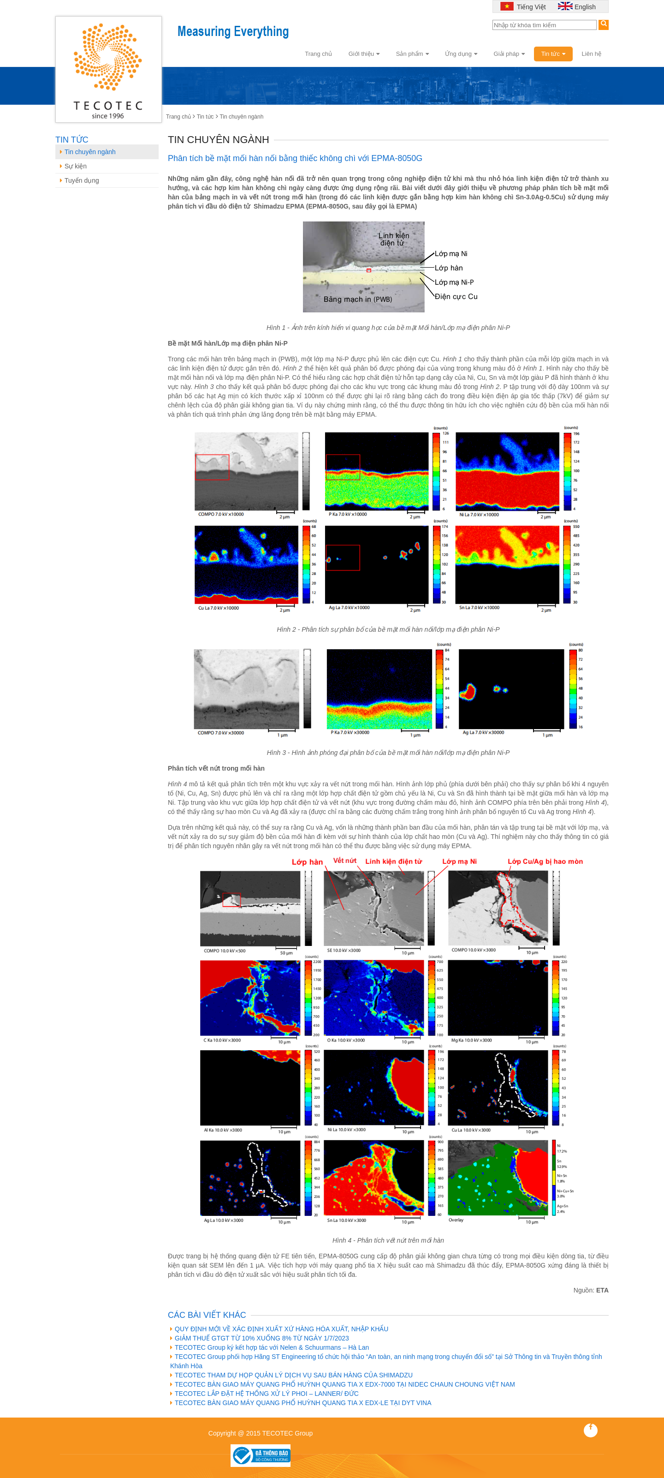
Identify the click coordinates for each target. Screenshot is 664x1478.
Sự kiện (73, 166)
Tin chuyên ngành (241, 117)
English (585, 7)
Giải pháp (509, 53)
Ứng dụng (461, 53)
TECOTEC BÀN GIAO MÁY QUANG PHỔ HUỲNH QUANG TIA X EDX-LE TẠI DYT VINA (301, 1402)
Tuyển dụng (79, 180)
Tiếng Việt (530, 7)
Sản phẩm (412, 53)
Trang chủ (318, 53)
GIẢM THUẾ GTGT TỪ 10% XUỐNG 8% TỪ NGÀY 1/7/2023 (259, 1338)
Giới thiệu (364, 53)
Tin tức (553, 53)
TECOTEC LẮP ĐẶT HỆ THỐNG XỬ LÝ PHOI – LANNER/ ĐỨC (264, 1393)
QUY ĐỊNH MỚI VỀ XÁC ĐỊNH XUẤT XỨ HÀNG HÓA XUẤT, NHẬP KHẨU (279, 1329)
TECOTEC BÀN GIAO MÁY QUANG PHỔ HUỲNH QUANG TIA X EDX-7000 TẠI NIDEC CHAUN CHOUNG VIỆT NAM (342, 1384)
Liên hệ (591, 53)
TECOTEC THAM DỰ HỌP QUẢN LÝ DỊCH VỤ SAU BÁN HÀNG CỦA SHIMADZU (291, 1375)
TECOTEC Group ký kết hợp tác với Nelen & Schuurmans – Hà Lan (269, 1347)
